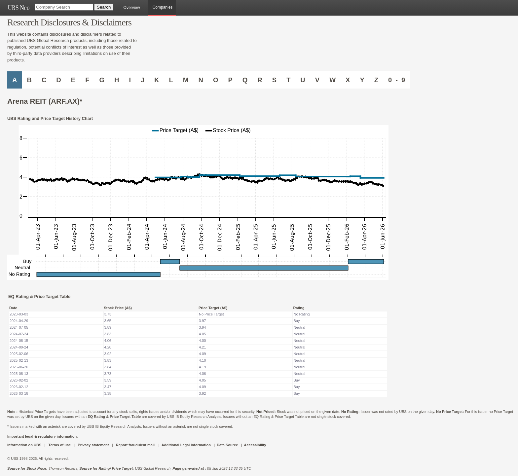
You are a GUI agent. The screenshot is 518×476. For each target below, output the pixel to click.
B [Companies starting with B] (29, 80)
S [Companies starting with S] (274, 80)
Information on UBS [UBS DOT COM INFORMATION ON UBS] (24, 445)
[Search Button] (103, 7)
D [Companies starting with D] (58, 80)
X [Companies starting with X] (348, 80)
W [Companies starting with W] (332, 80)
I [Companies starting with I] (130, 80)
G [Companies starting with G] (101, 80)
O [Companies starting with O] (215, 80)
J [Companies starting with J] (142, 80)
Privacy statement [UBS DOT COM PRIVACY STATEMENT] (93, 445)
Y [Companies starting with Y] (362, 80)
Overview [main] (132, 7)
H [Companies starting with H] (116, 80)
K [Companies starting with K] (156, 80)
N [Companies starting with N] (200, 80)
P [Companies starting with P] (230, 80)
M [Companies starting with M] (186, 80)
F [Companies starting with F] (87, 80)
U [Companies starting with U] (302, 80)
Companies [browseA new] (163, 7)
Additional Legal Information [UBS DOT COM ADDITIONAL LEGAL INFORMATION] (186, 445)
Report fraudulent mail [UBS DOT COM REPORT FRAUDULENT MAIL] (135, 445)
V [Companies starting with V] (317, 80)
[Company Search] (64, 7)
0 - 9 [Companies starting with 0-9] (396, 80)
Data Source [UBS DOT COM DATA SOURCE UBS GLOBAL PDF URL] (227, 445)
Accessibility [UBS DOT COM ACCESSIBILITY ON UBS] (255, 445)
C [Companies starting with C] (44, 80)
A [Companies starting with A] (14, 80)
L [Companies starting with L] (171, 80)
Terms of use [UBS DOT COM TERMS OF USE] (59, 445)
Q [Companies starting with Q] (245, 80)
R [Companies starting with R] (259, 80)
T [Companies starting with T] (288, 80)
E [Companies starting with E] (73, 80)
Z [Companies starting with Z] (376, 80)
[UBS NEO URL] (18, 7)
